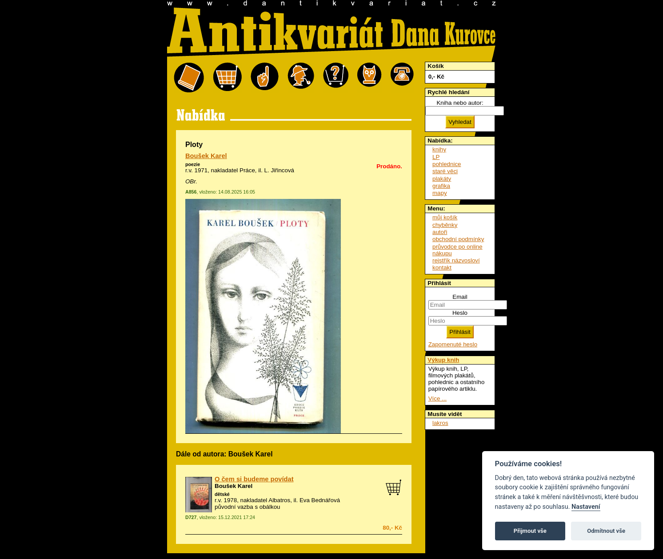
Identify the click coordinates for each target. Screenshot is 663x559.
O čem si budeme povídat (254, 479)
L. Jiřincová (279, 170)
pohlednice (446, 164)
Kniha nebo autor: (459, 102)
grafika (441, 185)
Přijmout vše (530, 530)
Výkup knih (443, 360)
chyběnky (444, 225)
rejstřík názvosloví (456, 260)
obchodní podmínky (458, 239)
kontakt (441, 267)
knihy (439, 149)
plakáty (441, 178)
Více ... (437, 398)
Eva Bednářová (320, 500)
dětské (222, 494)
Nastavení (585, 507)
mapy (439, 193)
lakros (440, 423)
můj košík (444, 217)
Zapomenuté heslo (452, 344)
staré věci (445, 171)
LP (435, 157)
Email (459, 296)
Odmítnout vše (606, 530)
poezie (192, 164)
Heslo (459, 312)
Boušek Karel (206, 155)
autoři (439, 232)
